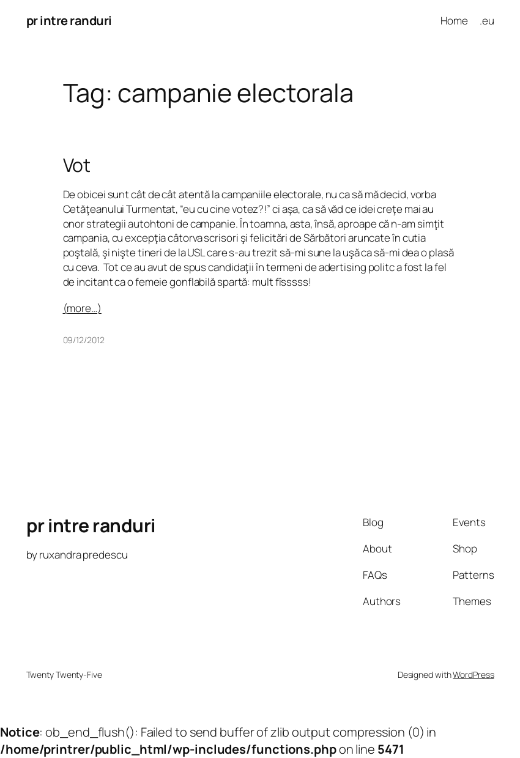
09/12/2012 (84, 340)
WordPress (473, 674)
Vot (77, 165)
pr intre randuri (69, 20)
